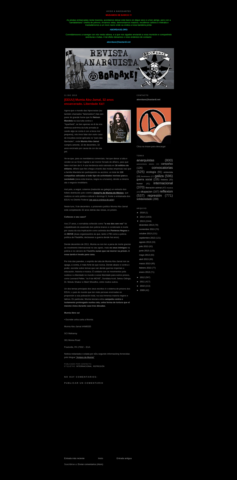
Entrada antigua (124, 458)
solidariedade (144, 199)
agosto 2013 (145, 242)
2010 (142, 286)
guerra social (144, 179)
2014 (142, 217)
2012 (142, 277)
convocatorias (162, 167)
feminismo (145, 176)
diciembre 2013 (147, 225)
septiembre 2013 (147, 238)
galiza (159, 176)
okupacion (146, 191)
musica (170, 188)
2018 (142, 212)
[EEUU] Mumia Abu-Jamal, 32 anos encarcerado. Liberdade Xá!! (89, 101)
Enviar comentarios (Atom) (90, 464)
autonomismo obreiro (145, 164)
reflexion (166, 191)
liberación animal (154, 187)
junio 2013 (144, 250)
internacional (84, 366)
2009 (142, 290)
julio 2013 (144, 246)
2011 (142, 281)
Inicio (100, 458)
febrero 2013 (145, 268)
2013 (142, 221)
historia (164, 179)
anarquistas (145, 160)
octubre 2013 (145, 233)
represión (99, 366)
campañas (167, 163)
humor (140, 183)
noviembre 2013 (147, 229)
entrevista (168, 172)
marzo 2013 (145, 263)
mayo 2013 (144, 255)
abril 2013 (144, 259)
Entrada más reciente (74, 458)
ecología (151, 172)
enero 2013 (145, 272)
